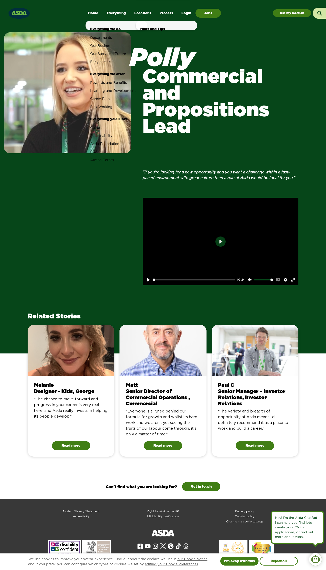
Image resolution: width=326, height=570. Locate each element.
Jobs (208, 13)
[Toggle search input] (319, 13)
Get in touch (201, 486)
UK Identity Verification (163, 516)
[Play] (148, 279)
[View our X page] (163, 546)
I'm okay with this (239, 561)
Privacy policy (244, 511)
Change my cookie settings (244, 521)
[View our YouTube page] (148, 546)
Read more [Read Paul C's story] (255, 445)
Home (93, 13)
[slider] (194, 280)
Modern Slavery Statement (81, 511)
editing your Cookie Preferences (171, 564)
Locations (142, 13)
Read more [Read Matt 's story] (162, 445)
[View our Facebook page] (140, 546)
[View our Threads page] (186, 546)
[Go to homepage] (19, 12)
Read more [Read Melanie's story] (71, 445)
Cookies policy (244, 516)
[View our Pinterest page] (171, 546)
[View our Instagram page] (155, 546)
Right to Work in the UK (163, 511)
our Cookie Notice (192, 559)
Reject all (279, 561)
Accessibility (81, 516)
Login (186, 13)
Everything (116, 13)
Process (166, 13)
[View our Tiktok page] (178, 546)
